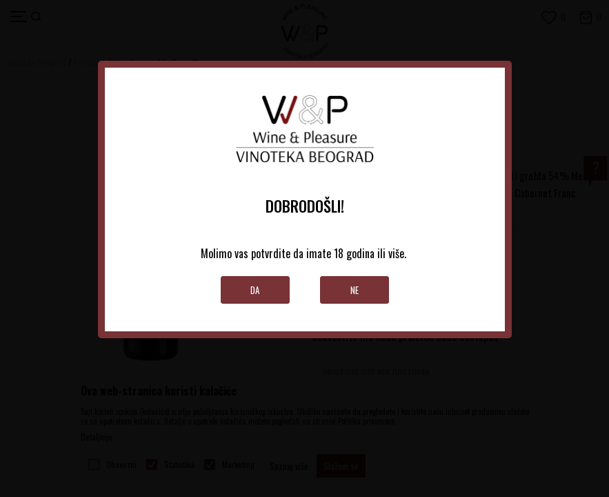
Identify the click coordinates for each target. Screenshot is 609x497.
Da (254, 290)
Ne (354, 290)
